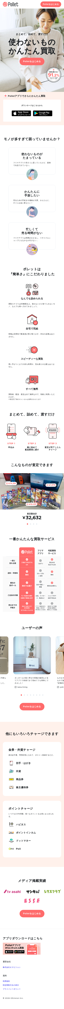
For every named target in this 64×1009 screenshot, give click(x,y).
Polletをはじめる (51, 4)
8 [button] (43, 695)
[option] (32, 496)
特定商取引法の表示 (11, 985)
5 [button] (33, 695)
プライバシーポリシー (12, 989)
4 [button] (36, 524)
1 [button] (27, 524)
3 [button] (33, 524)
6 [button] (36, 695)
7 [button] (40, 695)
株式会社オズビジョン (12, 967)
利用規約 (6, 981)
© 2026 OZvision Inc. (13, 998)
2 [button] (30, 524)
